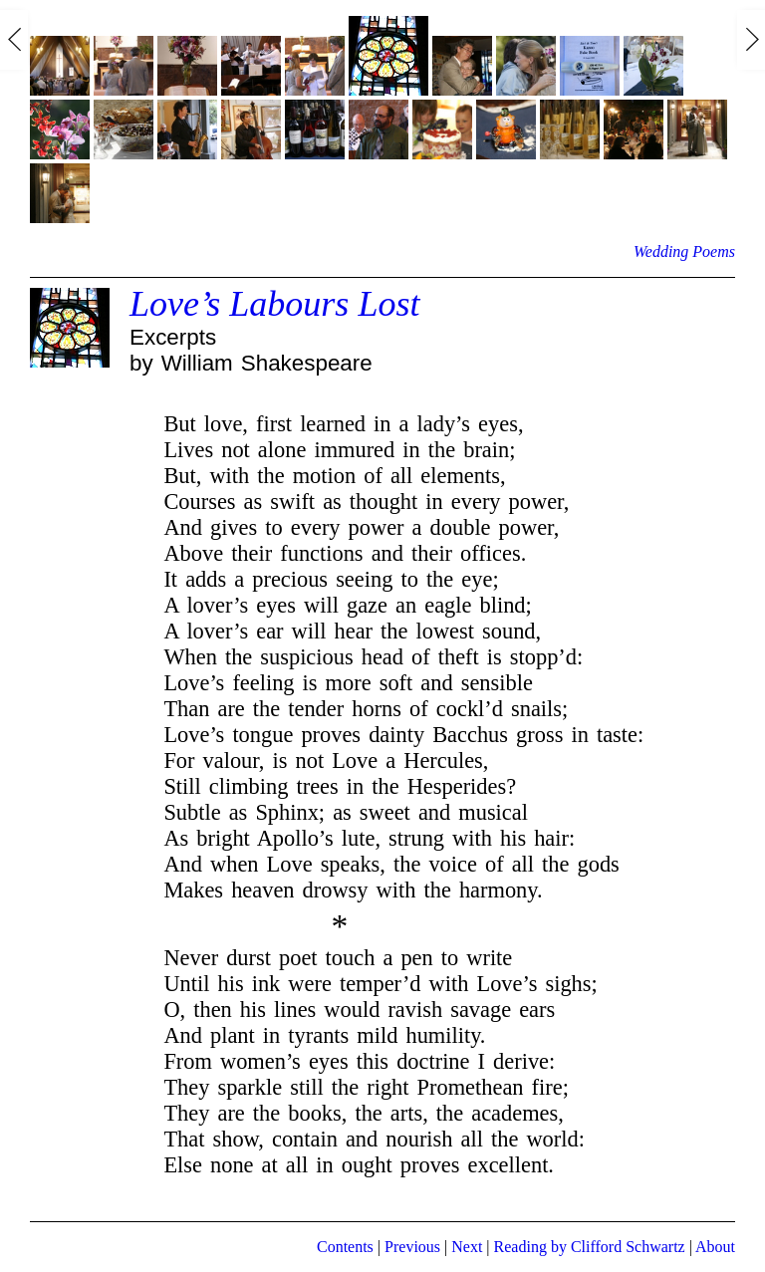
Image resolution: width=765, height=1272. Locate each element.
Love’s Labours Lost (274, 304)
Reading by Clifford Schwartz (589, 1246)
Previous (412, 1246)
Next (466, 1246)
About (715, 1246)
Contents (345, 1246)
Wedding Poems (684, 251)
